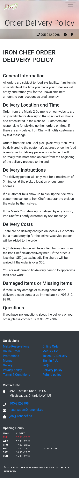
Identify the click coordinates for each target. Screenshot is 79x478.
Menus (7, 360)
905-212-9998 (55, 35)
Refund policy (51, 375)
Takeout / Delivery (54, 356)
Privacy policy (12, 370)
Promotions (11, 356)
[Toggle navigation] (70, 6)
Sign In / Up (50, 360)
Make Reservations (16, 346)
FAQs (46, 365)
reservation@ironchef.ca (26, 410)
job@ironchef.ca (21, 416)
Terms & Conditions (16, 375)
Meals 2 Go (50, 351)
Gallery (7, 365)
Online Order (11, 351)
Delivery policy (52, 370)
